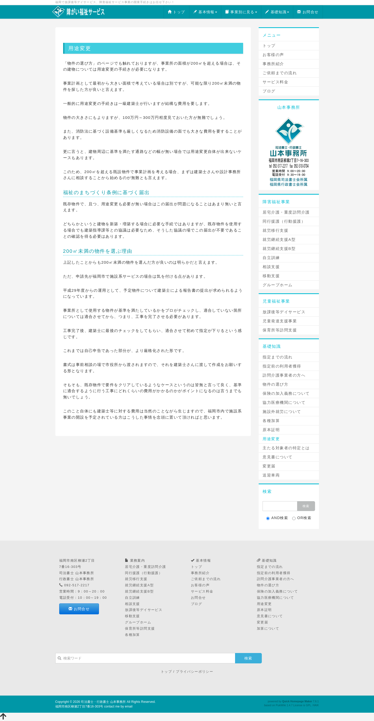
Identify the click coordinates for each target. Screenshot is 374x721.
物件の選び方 (275, 384)
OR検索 (302, 518)
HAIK (316, 705)
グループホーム (278, 285)
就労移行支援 (275, 230)
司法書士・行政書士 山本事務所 (103, 702)
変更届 (269, 466)
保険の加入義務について (286, 393)
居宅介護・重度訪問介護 (286, 212)
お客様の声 (273, 54)
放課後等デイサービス (284, 312)
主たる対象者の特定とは (286, 448)
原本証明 (271, 429)
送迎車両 (271, 475)
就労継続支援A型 (279, 239)
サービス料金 (275, 82)
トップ (176, 12)
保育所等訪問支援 (280, 330)
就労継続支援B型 (279, 248)
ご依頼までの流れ (280, 73)
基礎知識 (277, 12)
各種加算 (271, 420)
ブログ (269, 91)
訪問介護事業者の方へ (284, 375)
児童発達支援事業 (280, 321)
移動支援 (271, 276)
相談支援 (271, 266)
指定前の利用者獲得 (282, 366)
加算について (268, 628)
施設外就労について (282, 411)
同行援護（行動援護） (284, 221)
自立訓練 (271, 257)
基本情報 (205, 12)
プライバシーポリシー (194, 672)
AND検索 (277, 518)
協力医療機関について (284, 402)
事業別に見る (241, 12)
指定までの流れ (278, 357)
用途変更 (271, 439)
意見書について (278, 457)
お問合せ (307, 12)
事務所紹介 (273, 64)
